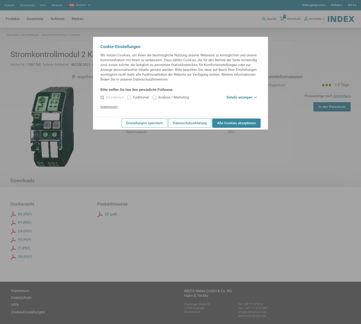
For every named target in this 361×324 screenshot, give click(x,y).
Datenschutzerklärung (190, 123)
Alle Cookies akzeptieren (236, 123)
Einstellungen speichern (144, 123)
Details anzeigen (242, 97)
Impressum (109, 107)
